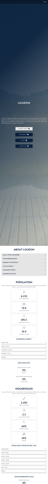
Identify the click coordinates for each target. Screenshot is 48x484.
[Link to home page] (1, 2)
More (44, 2)
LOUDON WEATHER (24, 110)
